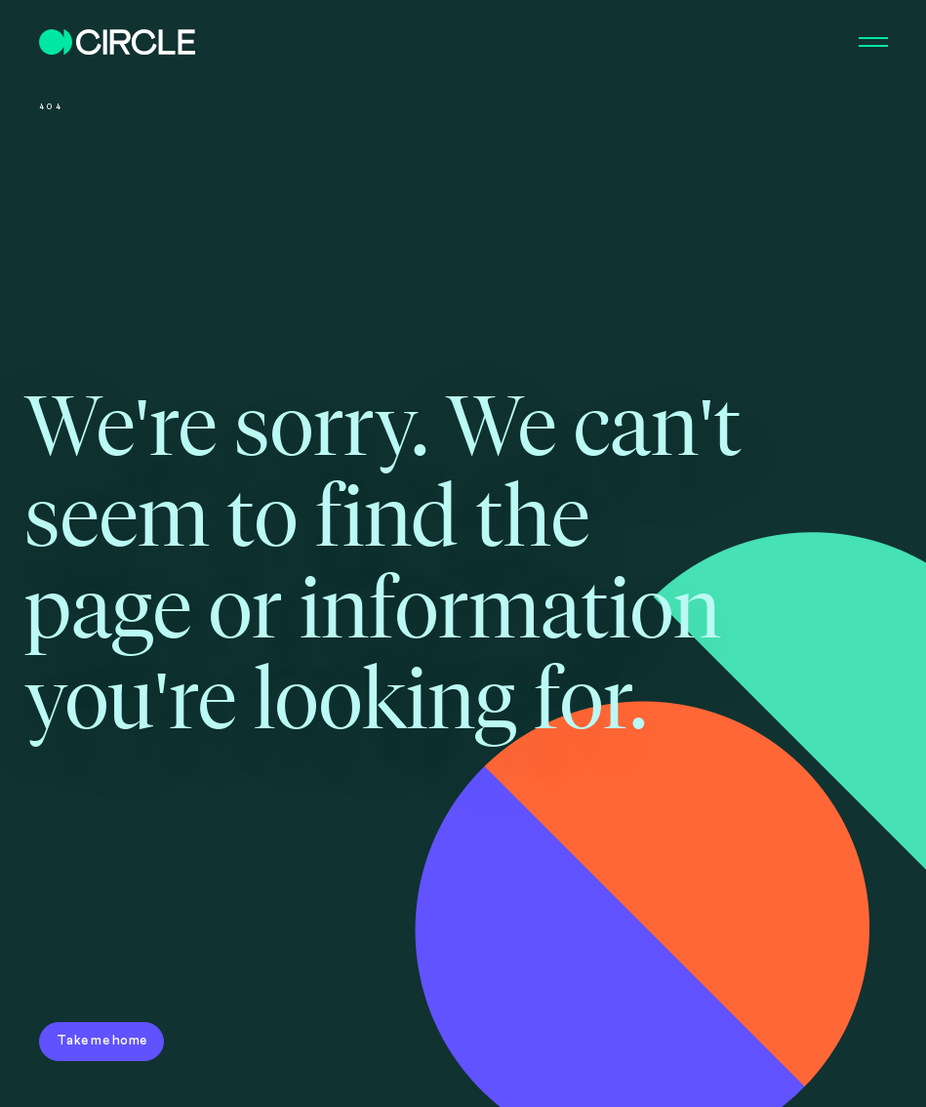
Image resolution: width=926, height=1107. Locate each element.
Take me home (101, 1040)
